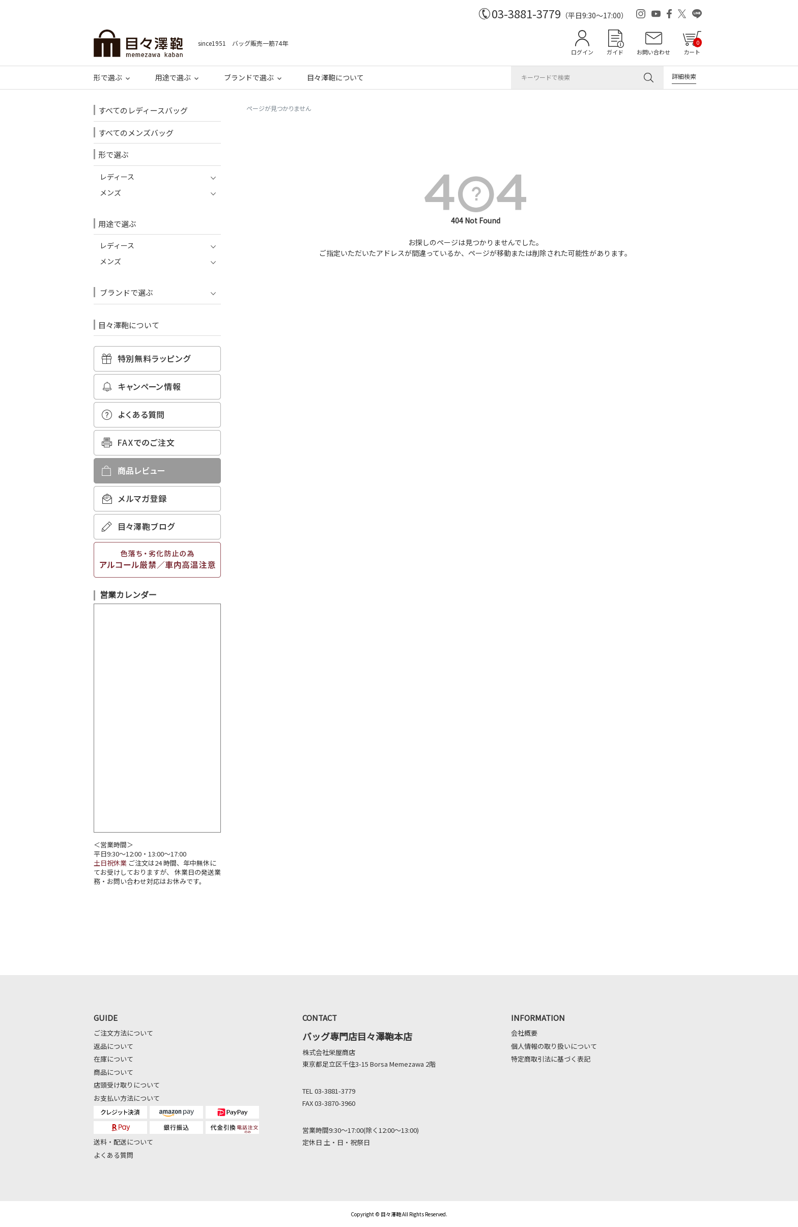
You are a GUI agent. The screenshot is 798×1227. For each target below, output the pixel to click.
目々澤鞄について (335, 77)
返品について (113, 1046)
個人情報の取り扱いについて (554, 1046)
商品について (113, 1072)
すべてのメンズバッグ (136, 132)
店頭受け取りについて (127, 1085)
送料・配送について (123, 1142)
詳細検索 (684, 76)
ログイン (582, 52)
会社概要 (524, 1033)
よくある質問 (113, 1155)
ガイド (615, 52)
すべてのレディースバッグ (143, 110)
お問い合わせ (653, 52)
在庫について (113, 1059)
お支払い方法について (127, 1098)
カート (692, 47)
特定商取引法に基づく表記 (550, 1059)
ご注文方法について (123, 1033)
